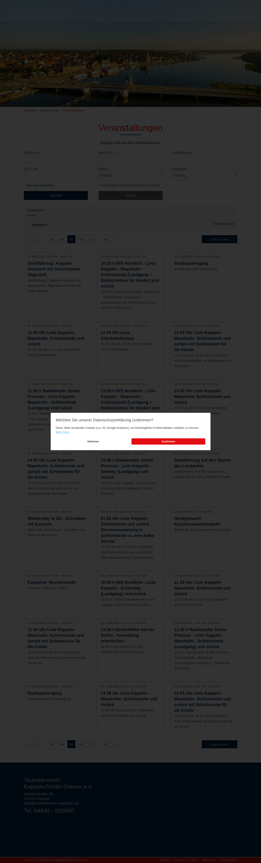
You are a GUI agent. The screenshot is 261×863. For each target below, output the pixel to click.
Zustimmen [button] (168, 441)
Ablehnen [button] (93, 441)
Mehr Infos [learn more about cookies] (62, 432)
